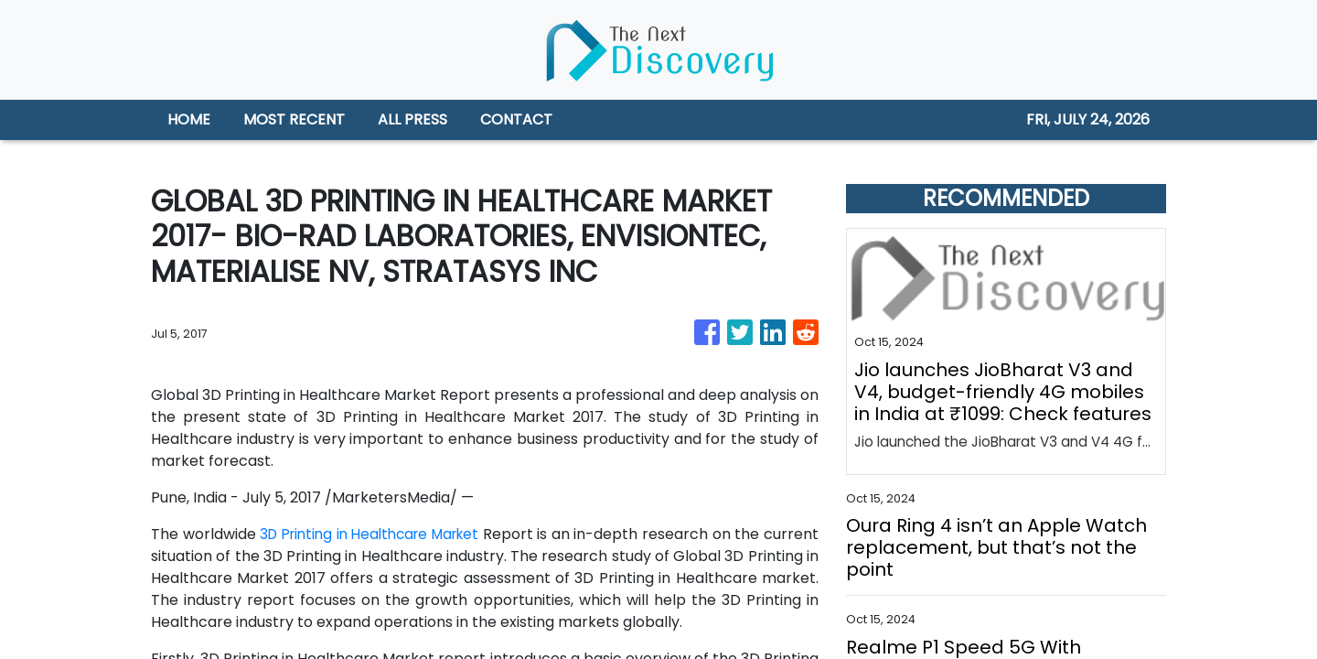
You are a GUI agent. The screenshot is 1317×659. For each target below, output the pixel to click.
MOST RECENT (294, 119)
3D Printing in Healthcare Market (390, 534)
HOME (188, 119)
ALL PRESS (412, 119)
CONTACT (516, 119)
